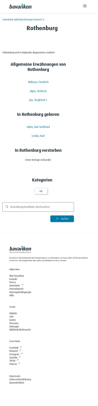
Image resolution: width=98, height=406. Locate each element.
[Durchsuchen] (38, 207)
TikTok (13, 360)
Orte (11, 316)
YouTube (14, 357)
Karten (12, 320)
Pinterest (15, 351)
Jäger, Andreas (38, 91)
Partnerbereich (16, 289)
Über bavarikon (16, 276)
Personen (14, 323)
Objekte (13, 313)
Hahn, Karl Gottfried (38, 127)
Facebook (15, 347)
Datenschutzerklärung (20, 379)
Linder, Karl (38, 135)
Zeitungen (14, 326)
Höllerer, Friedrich (38, 82)
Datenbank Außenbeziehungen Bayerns (24, 19)
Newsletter (16, 285)
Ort (41, 191)
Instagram (15, 354)
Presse (12, 282)
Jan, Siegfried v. (38, 100)
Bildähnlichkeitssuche (20, 329)
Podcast (14, 364)
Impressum (14, 376)
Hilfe (11, 295)
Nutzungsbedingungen (20, 292)
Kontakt (13, 279)
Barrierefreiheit (16, 383)
